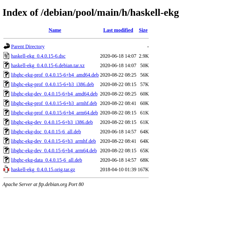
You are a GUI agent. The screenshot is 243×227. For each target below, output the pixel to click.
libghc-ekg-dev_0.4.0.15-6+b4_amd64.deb (54, 93)
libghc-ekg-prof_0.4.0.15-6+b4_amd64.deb (55, 75)
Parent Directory (28, 46)
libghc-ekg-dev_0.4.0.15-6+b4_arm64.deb (54, 150)
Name (55, 30)
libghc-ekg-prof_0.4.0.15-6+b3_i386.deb (52, 84)
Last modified (118, 30)
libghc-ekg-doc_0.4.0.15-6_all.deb (46, 131)
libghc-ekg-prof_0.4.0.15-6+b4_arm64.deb (54, 112)
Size (143, 30)
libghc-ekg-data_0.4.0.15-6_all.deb (46, 160)
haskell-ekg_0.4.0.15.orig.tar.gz (43, 169)
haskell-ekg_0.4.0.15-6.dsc (38, 56)
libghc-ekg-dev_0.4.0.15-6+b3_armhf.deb (53, 141)
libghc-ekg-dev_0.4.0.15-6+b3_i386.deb (52, 122)
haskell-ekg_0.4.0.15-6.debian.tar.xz (48, 65)
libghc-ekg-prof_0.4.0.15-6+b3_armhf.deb (54, 103)
